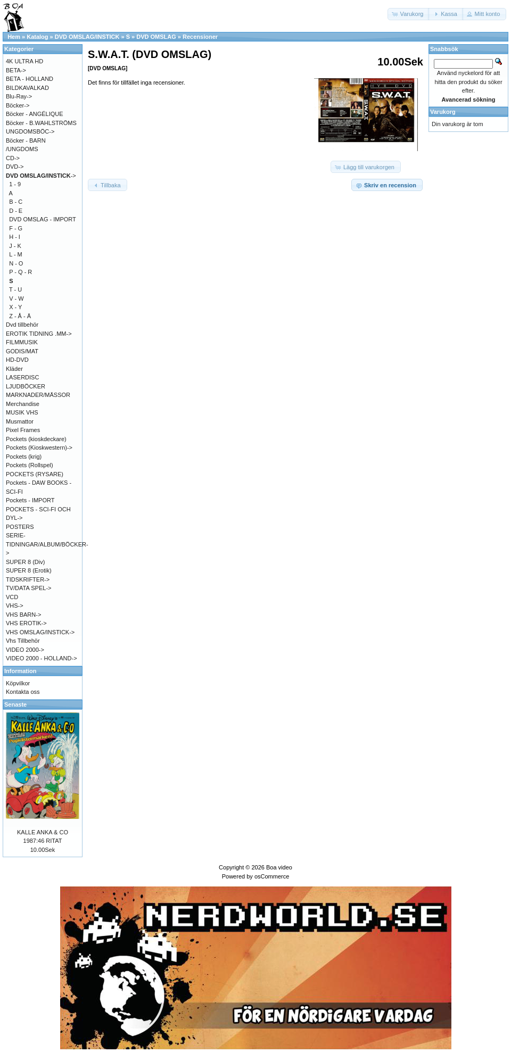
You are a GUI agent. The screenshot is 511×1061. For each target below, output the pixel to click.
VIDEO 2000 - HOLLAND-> (41, 658)
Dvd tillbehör (22, 324)
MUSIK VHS (22, 412)
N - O (16, 263)
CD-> (13, 158)
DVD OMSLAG (156, 37)
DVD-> (14, 166)
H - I (14, 237)
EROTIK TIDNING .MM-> (39, 333)
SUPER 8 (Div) (25, 562)
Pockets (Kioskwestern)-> (39, 447)
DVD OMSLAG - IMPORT (42, 219)
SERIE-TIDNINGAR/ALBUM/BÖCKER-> (47, 544)
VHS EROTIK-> (26, 623)
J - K (15, 246)
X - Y (15, 307)
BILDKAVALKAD (27, 88)
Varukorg (443, 112)
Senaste (15, 704)
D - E (15, 211)
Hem (13, 37)
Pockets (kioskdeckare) (36, 439)
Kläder (14, 369)
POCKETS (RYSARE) (34, 474)
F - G (15, 228)
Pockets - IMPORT (30, 500)
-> (41, 175)
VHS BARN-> (23, 614)
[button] (409, 14)
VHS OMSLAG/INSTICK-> (40, 632)
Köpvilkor (18, 683)
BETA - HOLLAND (29, 79)
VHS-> (14, 605)
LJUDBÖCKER (25, 386)
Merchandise (22, 404)
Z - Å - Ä (20, 316)
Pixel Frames (23, 430)
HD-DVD (17, 360)
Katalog (37, 37)
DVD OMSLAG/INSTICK (87, 37)
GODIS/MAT (22, 351)
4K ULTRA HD (24, 61)
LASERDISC (22, 377)
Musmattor (20, 421)
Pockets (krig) (24, 456)
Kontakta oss (23, 692)
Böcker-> (17, 105)
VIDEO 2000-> (25, 649)
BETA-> (16, 70)
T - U (15, 289)
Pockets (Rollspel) (29, 465)
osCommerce (271, 876)
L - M (15, 254)
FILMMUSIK (22, 342)
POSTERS (20, 527)
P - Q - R (20, 272)
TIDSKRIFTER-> (28, 579)
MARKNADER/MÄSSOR (38, 395)
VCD (12, 597)
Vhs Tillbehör (23, 640)
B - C (15, 201)
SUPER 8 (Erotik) (29, 570)
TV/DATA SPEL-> (28, 588)
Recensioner (200, 37)
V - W (16, 298)
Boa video (279, 867)
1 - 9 (15, 184)
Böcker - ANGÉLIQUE (34, 114)
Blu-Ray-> (19, 96)
